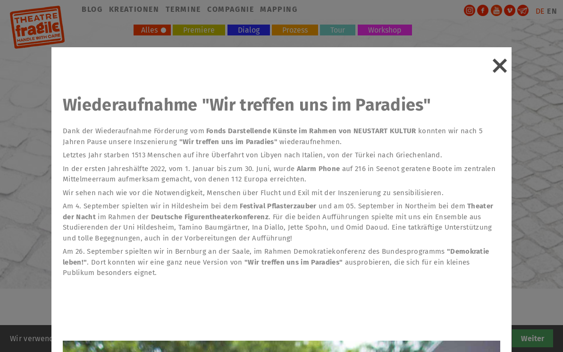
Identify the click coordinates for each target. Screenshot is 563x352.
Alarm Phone (318, 168)
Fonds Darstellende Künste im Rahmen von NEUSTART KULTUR (311, 131)
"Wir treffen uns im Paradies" (228, 141)
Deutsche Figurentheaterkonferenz (210, 217)
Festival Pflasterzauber (277, 206)
